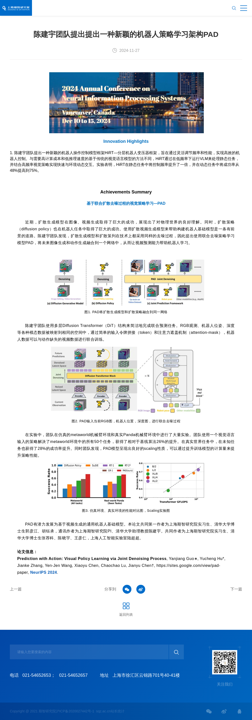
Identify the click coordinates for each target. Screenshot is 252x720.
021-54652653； (38, 675)
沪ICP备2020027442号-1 (75, 711)
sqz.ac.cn (103, 711)
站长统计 (118, 711)
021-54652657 (73, 675)
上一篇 (16, 589)
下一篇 (236, 589)
